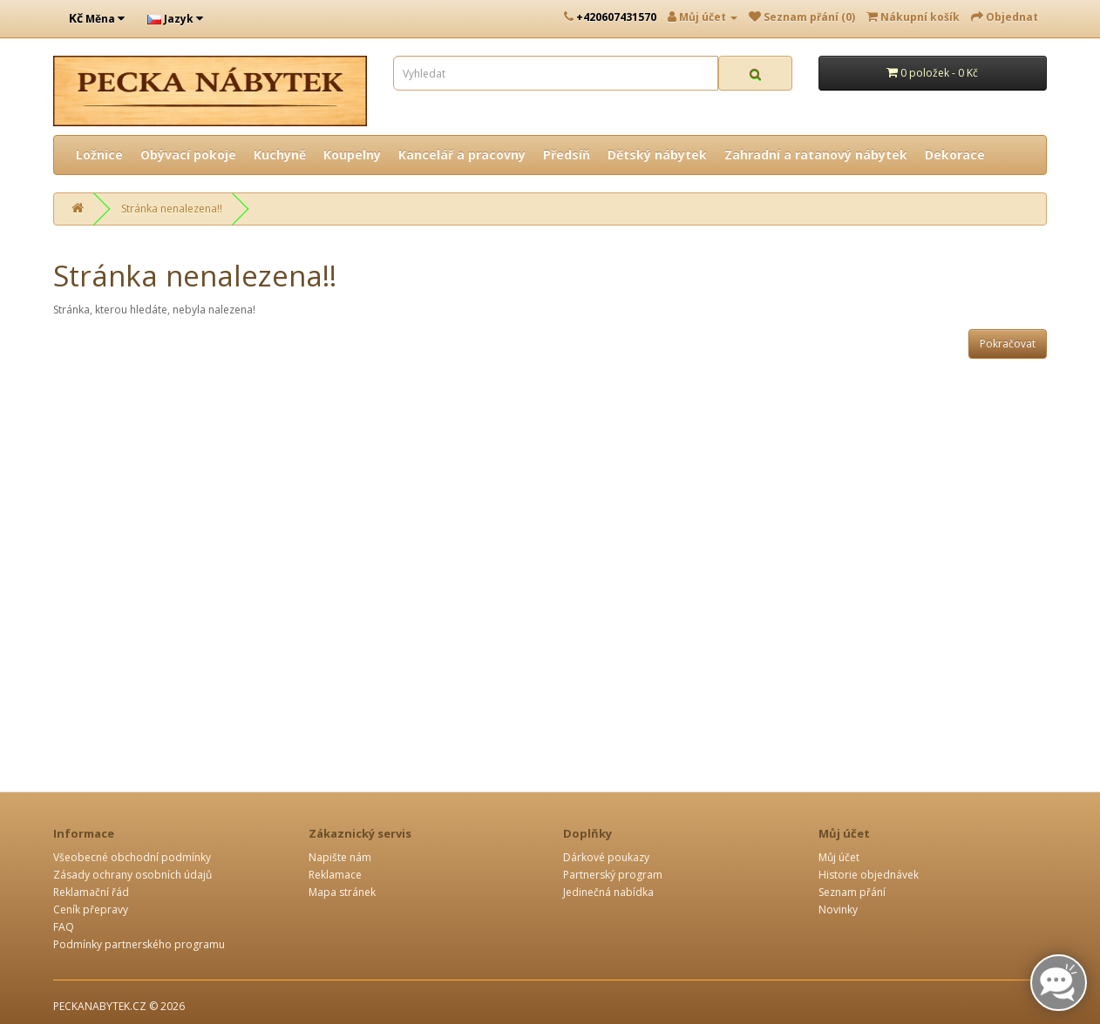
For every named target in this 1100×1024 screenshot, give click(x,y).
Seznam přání (852, 892)
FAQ (63, 927)
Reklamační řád (91, 892)
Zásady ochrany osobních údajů (132, 874)
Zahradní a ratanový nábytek (815, 154)
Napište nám (340, 857)
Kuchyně (280, 154)
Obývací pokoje (188, 154)
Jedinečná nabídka (608, 892)
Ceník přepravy (90, 909)
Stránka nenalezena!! (171, 208)
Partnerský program (612, 874)
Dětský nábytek (657, 154)
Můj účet (838, 857)
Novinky (838, 909)
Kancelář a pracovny (462, 154)
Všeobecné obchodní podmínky (132, 857)
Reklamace (335, 874)
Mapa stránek (342, 892)
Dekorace (955, 154)
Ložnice (99, 154)
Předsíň (566, 154)
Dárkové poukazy (606, 857)
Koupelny (352, 154)
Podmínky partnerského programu (139, 944)
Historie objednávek (868, 874)
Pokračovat (1007, 343)
